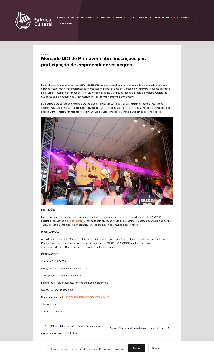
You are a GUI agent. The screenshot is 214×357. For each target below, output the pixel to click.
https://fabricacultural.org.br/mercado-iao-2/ (85, 297)
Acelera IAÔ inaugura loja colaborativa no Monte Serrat (141, 328)
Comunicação (144, 18)
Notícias (175, 18)
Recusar (156, 348)
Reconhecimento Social (87, 18)
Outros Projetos (161, 18)
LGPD (194, 18)
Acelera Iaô (130, 18)
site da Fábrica (74, 221)
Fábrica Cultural (65, 18)
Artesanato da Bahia (111, 18)
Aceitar (136, 348)
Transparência (64, 23)
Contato (185, 18)
